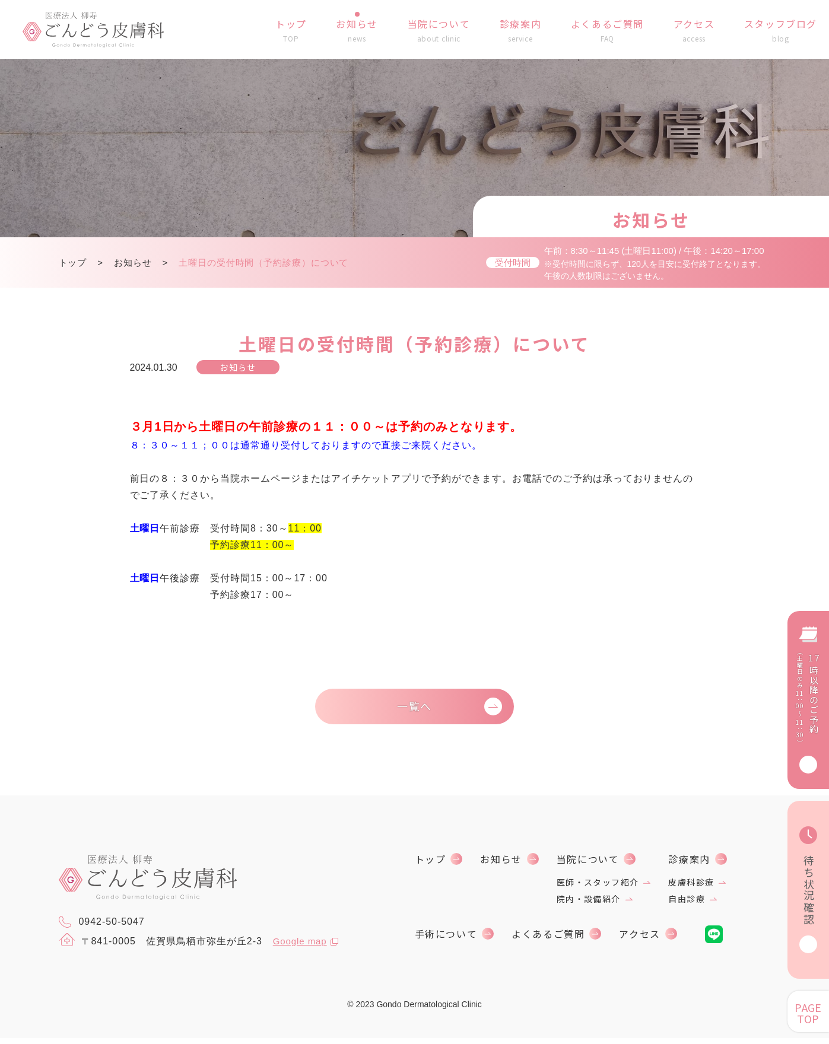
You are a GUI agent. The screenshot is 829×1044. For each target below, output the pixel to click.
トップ (73, 262)
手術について (446, 939)
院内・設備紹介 (589, 905)
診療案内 (689, 865)
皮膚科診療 (691, 888)
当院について (588, 865)
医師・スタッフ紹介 (598, 888)
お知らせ (133, 262)
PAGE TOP (808, 1013)
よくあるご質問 (548, 939)
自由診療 (686, 905)
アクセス (639, 939)
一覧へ (414, 709)
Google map (302, 946)
